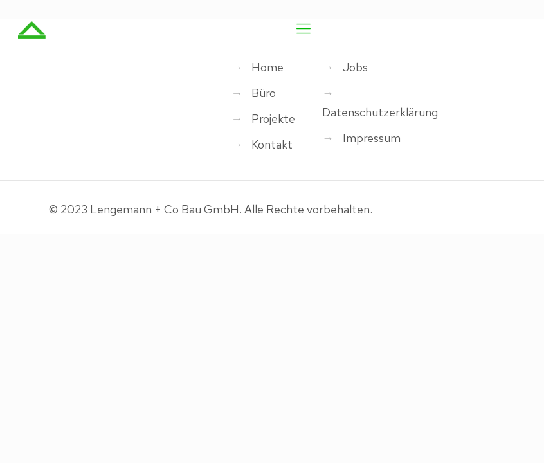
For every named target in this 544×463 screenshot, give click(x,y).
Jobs (355, 67)
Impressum (372, 138)
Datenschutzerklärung (380, 112)
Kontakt (272, 144)
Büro (263, 93)
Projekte (273, 118)
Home (267, 67)
